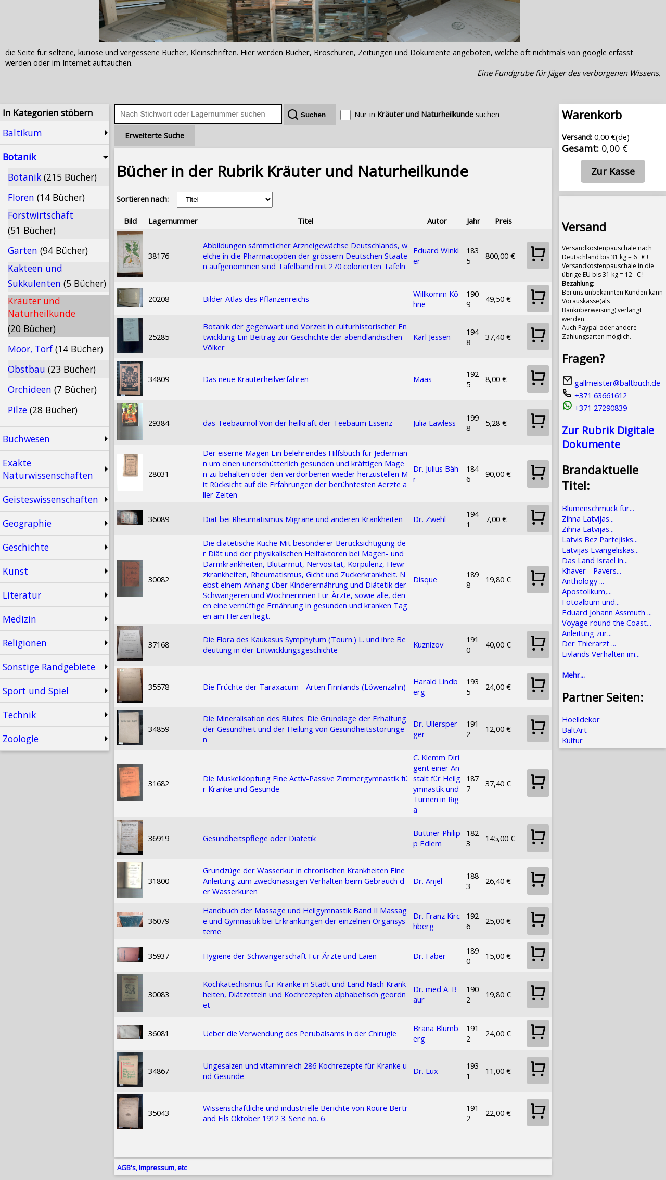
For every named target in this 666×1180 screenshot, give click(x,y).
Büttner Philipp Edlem (436, 838)
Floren (46, 197)
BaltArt (574, 730)
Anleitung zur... (587, 633)
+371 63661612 (594, 395)
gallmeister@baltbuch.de (611, 382)
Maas (422, 379)
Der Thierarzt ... (589, 643)
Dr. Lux (425, 1070)
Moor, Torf (55, 348)
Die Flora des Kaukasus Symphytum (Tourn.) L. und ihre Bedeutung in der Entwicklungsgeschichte (304, 644)
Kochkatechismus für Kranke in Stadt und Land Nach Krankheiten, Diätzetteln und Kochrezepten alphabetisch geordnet (304, 994)
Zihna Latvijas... (588, 518)
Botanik (52, 177)
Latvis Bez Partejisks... (600, 539)
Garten (48, 250)
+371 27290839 (594, 407)
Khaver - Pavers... (591, 570)
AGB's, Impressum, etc (152, 1167)
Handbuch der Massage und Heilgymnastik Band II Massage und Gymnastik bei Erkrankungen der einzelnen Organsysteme (305, 920)
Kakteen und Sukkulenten (57, 275)
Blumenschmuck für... (598, 508)
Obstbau (52, 369)
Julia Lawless (434, 422)
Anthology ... (583, 581)
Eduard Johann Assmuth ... (607, 612)
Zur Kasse (613, 171)
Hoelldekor (581, 719)
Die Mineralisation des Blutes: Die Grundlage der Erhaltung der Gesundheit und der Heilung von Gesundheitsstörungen (304, 728)
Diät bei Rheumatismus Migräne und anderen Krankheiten (303, 519)
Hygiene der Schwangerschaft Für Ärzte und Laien (290, 955)
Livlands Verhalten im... (601, 654)
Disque (425, 579)
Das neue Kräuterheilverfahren (256, 379)
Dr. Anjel (427, 881)
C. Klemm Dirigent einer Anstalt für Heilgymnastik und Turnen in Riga (436, 783)
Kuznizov (428, 644)
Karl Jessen (432, 337)
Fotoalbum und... (591, 602)
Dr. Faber (429, 955)
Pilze (43, 409)
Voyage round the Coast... (606, 622)
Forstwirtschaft (40, 222)
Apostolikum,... (587, 591)
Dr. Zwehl (429, 519)
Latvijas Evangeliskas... (600, 549)
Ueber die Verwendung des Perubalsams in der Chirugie (299, 1033)
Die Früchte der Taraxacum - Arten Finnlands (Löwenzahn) (304, 686)
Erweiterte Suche (154, 135)
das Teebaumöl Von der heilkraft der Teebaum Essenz (297, 422)
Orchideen (52, 389)
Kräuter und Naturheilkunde (41, 315)
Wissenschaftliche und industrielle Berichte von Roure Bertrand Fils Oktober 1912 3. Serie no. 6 (305, 1112)
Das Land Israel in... (595, 560)
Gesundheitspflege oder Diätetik (259, 838)
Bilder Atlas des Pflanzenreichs (256, 299)
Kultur (572, 740)
